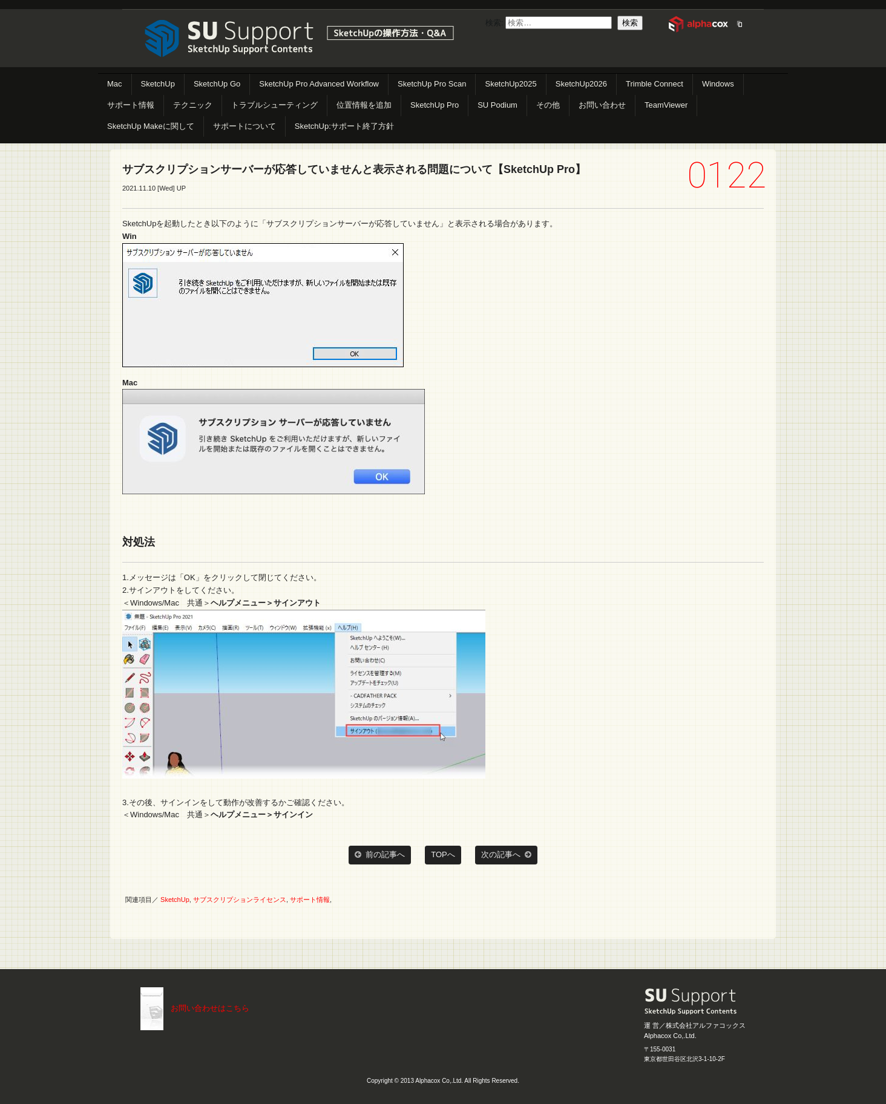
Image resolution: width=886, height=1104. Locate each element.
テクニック (192, 104)
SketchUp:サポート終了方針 (344, 126)
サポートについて (244, 126)
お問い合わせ (602, 104)
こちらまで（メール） (151, 1008)
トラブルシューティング (274, 104)
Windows (718, 83)
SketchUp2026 (581, 83)
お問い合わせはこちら (210, 1008)
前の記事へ (380, 855)
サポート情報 (130, 104)
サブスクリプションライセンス (239, 899)
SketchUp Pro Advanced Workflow (319, 83)
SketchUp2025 (510, 83)
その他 (548, 104)
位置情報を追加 (364, 104)
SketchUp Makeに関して (150, 126)
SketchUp (158, 83)
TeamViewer (666, 104)
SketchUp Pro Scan (432, 83)
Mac (114, 83)
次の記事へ (506, 855)
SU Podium (497, 104)
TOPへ (443, 854)
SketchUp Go (217, 83)
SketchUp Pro (434, 104)
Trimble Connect (654, 83)
